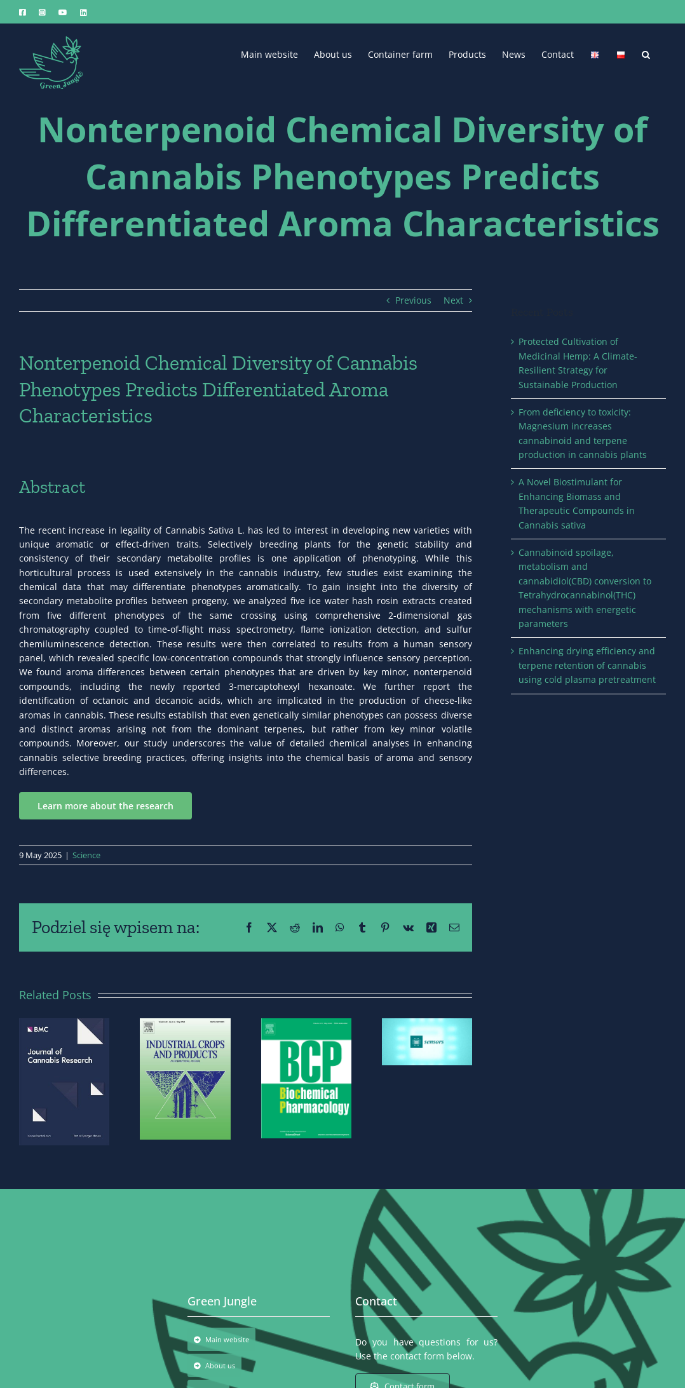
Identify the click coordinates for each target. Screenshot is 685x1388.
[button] (646, 53)
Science (86, 855)
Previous (413, 300)
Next (453, 300)
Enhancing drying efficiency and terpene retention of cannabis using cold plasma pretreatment (587, 665)
